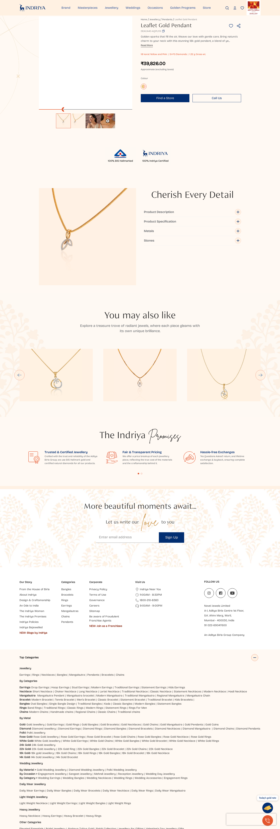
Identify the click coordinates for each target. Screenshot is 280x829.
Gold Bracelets (109, 684)
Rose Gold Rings (201, 697)
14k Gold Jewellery (42, 717)
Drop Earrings (40, 647)
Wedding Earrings (49, 738)
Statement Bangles (169, 664)
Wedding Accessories (148, 738)
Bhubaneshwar (187, 801)
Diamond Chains (224, 688)
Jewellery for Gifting (131, 789)
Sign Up (171, 497)
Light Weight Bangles (92, 763)
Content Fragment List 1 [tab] (138, 434)
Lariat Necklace (110, 651)
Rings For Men (138, 668)
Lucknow (119, 801)
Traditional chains (129, 672)
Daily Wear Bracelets (87, 750)
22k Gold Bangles (88, 709)
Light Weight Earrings (63, 763)
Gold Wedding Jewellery (51, 730)
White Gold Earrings (75, 701)
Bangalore (25, 805)
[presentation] (251, 819)
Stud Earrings (80, 647)
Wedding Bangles (73, 738)
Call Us (217, 98)
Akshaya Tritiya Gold (81, 789)
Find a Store (165, 98)
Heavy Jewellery (29, 769)
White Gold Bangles (127, 701)
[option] (63, 120)
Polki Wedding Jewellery (122, 730)
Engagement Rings (175, 738)
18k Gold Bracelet (133, 713)
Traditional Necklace (135, 651)
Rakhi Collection (106, 789)
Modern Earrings (101, 647)
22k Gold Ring (66, 709)
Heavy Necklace (29, 776)
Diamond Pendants (248, 688)
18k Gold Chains (66, 713)
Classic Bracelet (108, 659)
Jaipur (42, 801)
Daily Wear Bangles (59, 750)
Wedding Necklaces (99, 738)
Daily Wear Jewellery (32, 744)
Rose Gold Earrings (73, 697)
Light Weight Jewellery (33, 757)
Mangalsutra (77, 635)
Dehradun (106, 805)
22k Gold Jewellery (43, 709)
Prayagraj (160, 801)
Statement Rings (115, 668)
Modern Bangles (145, 664)
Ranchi (84, 805)
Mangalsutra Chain (198, 655)
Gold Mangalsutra (171, 684)
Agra (38, 805)
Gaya (46, 805)
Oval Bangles (39, 664)
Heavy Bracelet (73, 776)
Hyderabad (104, 801)
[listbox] (85, 119)
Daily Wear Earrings (32, 750)
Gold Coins (212, 684)
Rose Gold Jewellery (46, 697)
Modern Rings (94, 668)
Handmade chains (61, 672)
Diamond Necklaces (167, 688)
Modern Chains (38, 672)
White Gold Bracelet (154, 701)
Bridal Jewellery (55, 789)
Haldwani (120, 805)
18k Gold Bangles (109, 713)
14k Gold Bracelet (67, 717)
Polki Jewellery (36, 693)
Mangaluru (146, 805)
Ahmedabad (56, 801)
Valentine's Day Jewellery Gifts (165, 789)
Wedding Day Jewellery (160, 734)
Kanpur (216, 801)
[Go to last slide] (19, 335)
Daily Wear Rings (142, 750)
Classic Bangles (122, 664)
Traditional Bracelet (160, 659)
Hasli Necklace (237, 651)
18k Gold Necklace (158, 713)
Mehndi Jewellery (105, 734)
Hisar (94, 805)
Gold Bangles (90, 684)
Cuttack (160, 805)
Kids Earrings (176, 647)
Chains (120, 635)
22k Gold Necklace (161, 709)
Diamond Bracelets (141, 688)
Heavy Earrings (52, 776)
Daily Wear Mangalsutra (170, 750)
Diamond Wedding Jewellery (86, 730)
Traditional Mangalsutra (140, 655)
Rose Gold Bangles (149, 697)
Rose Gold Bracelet (99, 697)
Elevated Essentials (31, 789)
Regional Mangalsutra (170, 655)
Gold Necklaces (131, 684)
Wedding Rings (123, 738)
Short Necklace (42, 651)
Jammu (56, 805)
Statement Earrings (153, 647)
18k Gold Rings (87, 713)
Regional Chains (85, 672)
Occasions (155, 8)
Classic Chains (107, 672)
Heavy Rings (93, 776)
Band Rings (35, 668)
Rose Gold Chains (124, 697)
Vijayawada (134, 801)
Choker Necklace (65, 651)
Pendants (167, 19)
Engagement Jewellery (52, 734)
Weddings (133, 8)
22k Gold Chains (136, 709)
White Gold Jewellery (47, 701)
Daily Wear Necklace (116, 750)
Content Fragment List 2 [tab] (141, 434)
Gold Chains (150, 684)
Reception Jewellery (130, 734)
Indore (32, 801)
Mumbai (71, 801)
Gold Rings (72, 684)
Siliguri (133, 805)
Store (207, 8)
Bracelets (108, 635)
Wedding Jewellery (31, 723)
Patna (147, 801)
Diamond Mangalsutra (196, 688)
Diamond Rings (92, 688)
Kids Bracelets (184, 659)
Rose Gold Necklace (176, 697)
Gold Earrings (55, 684)
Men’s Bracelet (86, 659)
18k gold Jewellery (42, 713)
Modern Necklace (215, 651)
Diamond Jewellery (44, 688)
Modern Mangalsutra (109, 655)
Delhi (22, 801)
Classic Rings (75, 668)
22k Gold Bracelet (113, 709)
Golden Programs (182, 8)
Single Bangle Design (62, 664)
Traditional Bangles (90, 664)
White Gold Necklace (182, 701)
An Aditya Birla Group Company (224, 595)
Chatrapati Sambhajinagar (240, 801)
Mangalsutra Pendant (50, 655)
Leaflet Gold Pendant (186, 19)
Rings (35, 635)
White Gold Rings (208, 701)
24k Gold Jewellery (43, 705)
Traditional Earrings (127, 647)
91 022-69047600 (215, 585)
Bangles (62, 635)
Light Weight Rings (119, 763)
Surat (91, 801)
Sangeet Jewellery (80, 734)
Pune (82, 801)
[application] (85, 63)
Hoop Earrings (60, 647)
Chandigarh (70, 805)
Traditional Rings (54, 668)
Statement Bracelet (132, 659)
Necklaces (48, 635)
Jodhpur (205, 801)
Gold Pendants (194, 684)
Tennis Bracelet (64, 659)
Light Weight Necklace (33, 763)
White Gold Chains (101, 701)
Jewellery (111, 8)
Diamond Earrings (69, 688)
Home (144, 19)
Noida (172, 801)
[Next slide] (260, 335)
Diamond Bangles (115, 688)
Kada (107, 664)
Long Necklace (88, 651)
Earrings (24, 635)
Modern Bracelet (42, 659)
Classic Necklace (161, 651)
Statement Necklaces (187, 651)
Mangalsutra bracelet (80, 655)
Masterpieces (87, 8)
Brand (65, 8)
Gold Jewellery (35, 684)
